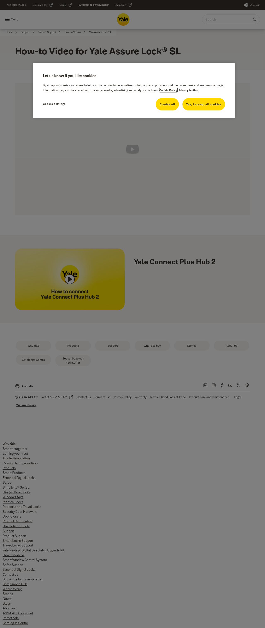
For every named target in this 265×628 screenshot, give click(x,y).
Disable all (167, 104)
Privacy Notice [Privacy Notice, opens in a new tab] (188, 90)
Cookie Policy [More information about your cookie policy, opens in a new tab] (168, 90)
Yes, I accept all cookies (204, 104)
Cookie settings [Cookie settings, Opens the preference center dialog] (54, 104)
